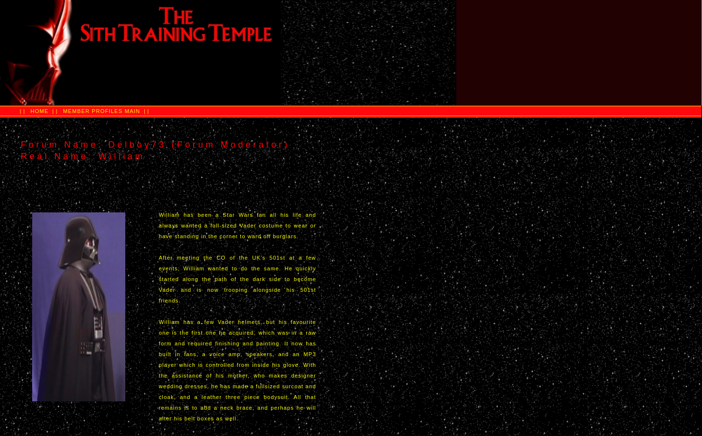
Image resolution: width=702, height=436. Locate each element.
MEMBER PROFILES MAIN (101, 111)
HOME (39, 111)
